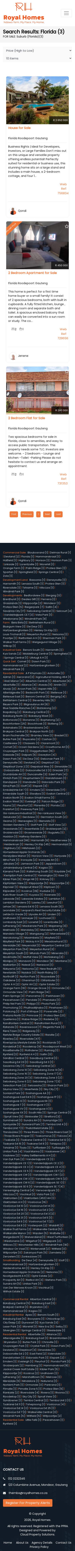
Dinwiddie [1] (63, 766)
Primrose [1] (34, 1015)
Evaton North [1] (13, 798)
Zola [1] (8, 576)
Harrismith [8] (40, 840)
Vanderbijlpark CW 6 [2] (18, 1182)
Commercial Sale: (15, 552)
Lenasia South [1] (33, 584)
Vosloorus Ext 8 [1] (14, 1225)
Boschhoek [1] (37, 724)
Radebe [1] (51, 1019)
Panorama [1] (35, 996)
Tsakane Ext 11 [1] (13, 1404)
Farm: (7, 622)
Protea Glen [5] (13, 607)
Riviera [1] (47, 1392)
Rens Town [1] (12, 1031)
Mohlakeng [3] (53, 957)
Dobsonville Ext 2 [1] (38, 770)
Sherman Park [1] (54, 638)
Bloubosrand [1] (38, 552)
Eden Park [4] (58, 774)
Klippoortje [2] (32, 603)
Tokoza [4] (64, 1136)
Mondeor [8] (45, 961)
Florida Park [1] (60, 1361)
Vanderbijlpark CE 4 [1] (50, 1167)
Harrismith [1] (11, 584)
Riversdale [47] (30, 1039)
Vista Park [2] (45, 1194)
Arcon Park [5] (27, 689)
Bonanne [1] (31, 720)
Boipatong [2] (12, 712)
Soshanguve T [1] (14, 1105)
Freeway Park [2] (32, 809)
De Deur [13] (31, 759)
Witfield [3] (59, 1249)
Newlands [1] (11, 972)
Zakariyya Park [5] (35, 1252)
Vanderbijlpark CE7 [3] (19, 615)
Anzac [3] (9, 689)
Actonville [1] (55, 673)
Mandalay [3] (30, 930)
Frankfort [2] (11, 809)
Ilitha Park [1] (11, 860)
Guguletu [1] (56, 832)
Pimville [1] (10, 1389)
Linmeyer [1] (29, 918)
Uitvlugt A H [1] (39, 658)
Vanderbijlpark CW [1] (17, 1175)
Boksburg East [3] (43, 1303)
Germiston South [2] (54, 817)
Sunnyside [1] (11, 1124)
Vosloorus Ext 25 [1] (42, 1408)
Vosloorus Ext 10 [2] (15, 1206)
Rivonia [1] (62, 1392)
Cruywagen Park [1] (15, 751)
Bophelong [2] (50, 720)
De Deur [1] (34, 626)
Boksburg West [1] (40, 716)
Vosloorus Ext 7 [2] (41, 1221)
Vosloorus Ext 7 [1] (14, 1412)
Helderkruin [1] (13, 844)
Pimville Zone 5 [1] (30, 1389)
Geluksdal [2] (12, 817)
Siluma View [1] (13, 1089)
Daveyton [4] (47, 755)
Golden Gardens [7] (16, 825)
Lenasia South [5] (51, 906)
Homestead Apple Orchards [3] (24, 852)
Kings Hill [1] (30, 879)
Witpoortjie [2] (52, 1416)
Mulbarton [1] (11, 965)
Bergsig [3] (53, 595)
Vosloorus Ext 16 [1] (15, 1210)
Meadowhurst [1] (56, 941)
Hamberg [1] (33, 1365)
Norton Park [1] (29, 976)
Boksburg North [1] (15, 716)
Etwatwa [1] (37, 794)
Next (47, 514)
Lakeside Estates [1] (34, 899)
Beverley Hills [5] (44, 700)
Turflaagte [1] (60, 1148)
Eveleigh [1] (32, 801)
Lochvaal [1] (47, 918)
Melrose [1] (53, 1377)
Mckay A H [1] (34, 941)
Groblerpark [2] (56, 829)
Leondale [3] (11, 910)
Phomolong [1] (12, 1008)
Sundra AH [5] (12, 1284)
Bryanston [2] (38, 1307)
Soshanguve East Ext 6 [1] (19, 1097)
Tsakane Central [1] (33, 1140)
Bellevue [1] (58, 692)
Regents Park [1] (53, 1027)
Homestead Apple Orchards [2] (24, 1272)
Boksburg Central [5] (16, 1303)
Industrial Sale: (13, 650)
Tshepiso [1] (57, 1144)
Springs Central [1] (50, 572)
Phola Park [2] (50, 1004)
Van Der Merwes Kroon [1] (20, 1288)
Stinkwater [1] (33, 1116)
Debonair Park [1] (52, 759)
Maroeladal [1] (59, 934)
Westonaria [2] (14, 1241)
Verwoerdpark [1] (47, 1190)
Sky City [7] (51, 1089)
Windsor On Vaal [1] (16, 1249)
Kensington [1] (47, 875)
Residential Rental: (15, 1334)
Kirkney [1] (46, 879)
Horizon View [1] (42, 856)
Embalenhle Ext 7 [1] (15, 790)
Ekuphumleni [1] (33, 778)
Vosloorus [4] (56, 1404)
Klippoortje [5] (38, 883)
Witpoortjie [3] (12, 1252)
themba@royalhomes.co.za (28, 1493)
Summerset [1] (12, 1120)
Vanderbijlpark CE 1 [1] (17, 1163)
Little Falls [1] (33, 1420)
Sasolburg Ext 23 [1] (15, 1062)
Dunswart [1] (30, 1322)
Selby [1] (61, 1326)
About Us (22, 1543)
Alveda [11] (45, 685)
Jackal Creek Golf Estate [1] (20, 1369)
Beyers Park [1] (12, 704)
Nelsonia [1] (60, 634)
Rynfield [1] (10, 1424)
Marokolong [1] (13, 938)
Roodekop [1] (12, 1396)
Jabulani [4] (11, 864)
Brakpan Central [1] (15, 731)
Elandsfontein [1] (13, 1358)
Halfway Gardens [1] (32, 836)
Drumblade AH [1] (14, 774)
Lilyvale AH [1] (37, 914)
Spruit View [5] (13, 1116)
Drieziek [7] (60, 770)
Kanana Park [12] (14, 871)
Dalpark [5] (29, 755)
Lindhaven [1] (11, 918)
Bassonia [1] (37, 580)
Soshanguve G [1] (14, 1101)
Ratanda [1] (10, 1027)
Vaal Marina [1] (33, 1151)
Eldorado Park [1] (53, 782)
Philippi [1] (33, 1004)
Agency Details (42, 1543)
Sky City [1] (29, 1396)
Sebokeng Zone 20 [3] (17, 1078)
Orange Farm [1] (13, 568)
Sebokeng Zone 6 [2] (17, 1081)
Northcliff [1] (10, 976)
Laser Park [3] (12, 1326)
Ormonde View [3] (15, 992)
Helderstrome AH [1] (16, 1268)
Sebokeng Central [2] (40, 1066)
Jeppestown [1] (55, 864)
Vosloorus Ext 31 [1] (15, 1218)
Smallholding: (12, 1260)
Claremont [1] (50, 743)
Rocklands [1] (51, 1042)
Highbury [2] (12, 848)
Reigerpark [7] (34, 607)
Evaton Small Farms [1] (39, 798)
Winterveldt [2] (40, 1249)
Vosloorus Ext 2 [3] (41, 1210)
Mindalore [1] (30, 1381)
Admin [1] (9, 677)
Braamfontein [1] (60, 1338)
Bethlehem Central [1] (17, 700)
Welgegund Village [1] (46, 642)
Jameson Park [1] (32, 864)
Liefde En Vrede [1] (15, 914)
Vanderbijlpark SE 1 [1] (50, 1182)
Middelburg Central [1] (37, 654)
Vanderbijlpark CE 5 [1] (17, 1171)
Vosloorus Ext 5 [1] (40, 1218)
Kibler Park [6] (12, 879)
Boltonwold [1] (12, 720)
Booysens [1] (36, 1319)
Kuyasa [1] (36, 895)
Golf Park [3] (39, 825)
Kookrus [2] (31, 1373)
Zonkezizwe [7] (31, 1256)
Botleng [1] (55, 724)
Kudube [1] (47, 891)
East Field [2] (38, 1354)
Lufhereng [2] (12, 1377)
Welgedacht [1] (13, 1237)
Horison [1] (43, 560)
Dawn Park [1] (41, 661)
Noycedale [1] (50, 976)
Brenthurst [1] (11, 599)
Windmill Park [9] (36, 619)
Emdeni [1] (10, 1361)
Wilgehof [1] (33, 1241)
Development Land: (16, 580)
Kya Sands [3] (49, 1322)
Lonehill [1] (35, 922)
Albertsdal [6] (62, 681)
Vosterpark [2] (37, 1225)
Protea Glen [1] (56, 568)
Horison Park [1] (61, 560)
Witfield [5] (34, 1416)
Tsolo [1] (25, 1148)
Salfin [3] (46, 1054)
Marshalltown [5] (33, 1377)
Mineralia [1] (59, 953)
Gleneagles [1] (27, 821)
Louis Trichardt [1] (14, 634)
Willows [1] (10, 1245)
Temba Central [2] (36, 1400)
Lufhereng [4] (12, 926)
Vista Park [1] (43, 615)
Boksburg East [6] (14, 1319)
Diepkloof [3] (50, 762)
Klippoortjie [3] (59, 883)
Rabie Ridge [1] (32, 1019)
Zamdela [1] (57, 1252)
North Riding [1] (47, 972)
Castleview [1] (12, 743)
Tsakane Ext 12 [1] (59, 1140)
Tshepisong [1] (35, 1404)
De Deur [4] (29, 1260)
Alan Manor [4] (14, 681)
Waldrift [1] (56, 1225)
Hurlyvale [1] (62, 856)
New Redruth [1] (50, 969)
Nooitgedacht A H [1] (16, 1276)
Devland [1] (10, 1350)
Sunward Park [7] (33, 1124)
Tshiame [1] (29, 588)
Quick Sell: (10, 661)
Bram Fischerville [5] (16, 735)
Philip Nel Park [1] (14, 1004)
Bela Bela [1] (19, 622)
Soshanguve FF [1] (48, 1097)
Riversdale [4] (30, 1392)
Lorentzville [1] (29, 564)
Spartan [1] (10, 572)
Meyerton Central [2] (55, 945)
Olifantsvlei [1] (50, 980)
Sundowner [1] (12, 1400)
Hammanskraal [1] (48, 556)
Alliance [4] (29, 685)
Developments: (13, 595)
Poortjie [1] (10, 638)
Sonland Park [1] (13, 1093)
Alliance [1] (53, 1334)
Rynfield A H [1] (29, 1054)
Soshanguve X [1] (40, 1109)
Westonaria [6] (13, 619)
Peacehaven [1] (53, 1420)
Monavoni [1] (27, 961)
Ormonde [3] (60, 988)
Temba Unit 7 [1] (13, 1128)
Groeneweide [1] (35, 832)
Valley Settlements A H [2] (38, 1155)
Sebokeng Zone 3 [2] (48, 1078)
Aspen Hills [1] (47, 689)
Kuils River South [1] (15, 895)
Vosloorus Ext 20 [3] (16, 1214)
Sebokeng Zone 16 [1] (17, 1074)
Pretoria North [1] (14, 1015)
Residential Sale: (14, 673)
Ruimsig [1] (51, 1050)
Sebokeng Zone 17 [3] (47, 1074)
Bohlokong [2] (46, 708)
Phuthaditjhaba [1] (35, 1008)
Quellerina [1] (11, 1019)
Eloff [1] (63, 1260)
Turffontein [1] (41, 1148)
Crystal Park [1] (39, 1346)
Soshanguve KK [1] (40, 1101)
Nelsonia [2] (30, 969)
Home (8, 1543)
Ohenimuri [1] (30, 980)
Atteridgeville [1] (13, 692)
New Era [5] (46, 1326)
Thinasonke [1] (12, 1132)
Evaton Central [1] (58, 794)
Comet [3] (10, 747)
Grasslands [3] (12, 829)
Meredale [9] (11, 945)
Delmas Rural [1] (60, 552)
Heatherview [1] (61, 840)
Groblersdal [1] (12, 832)
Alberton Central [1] (38, 681)
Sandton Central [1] (15, 1058)
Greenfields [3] (34, 829)
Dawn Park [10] (60, 1346)
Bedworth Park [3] (37, 692)
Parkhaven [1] (55, 996)
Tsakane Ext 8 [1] (37, 1144)
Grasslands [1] (12, 603)
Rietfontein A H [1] (30, 638)
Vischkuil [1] (27, 1194)
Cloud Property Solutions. (37, 1534)
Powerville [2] (53, 1011)
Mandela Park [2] (51, 930)
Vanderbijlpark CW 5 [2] (51, 1179)
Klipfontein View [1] (15, 883)
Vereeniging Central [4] (18, 1190)
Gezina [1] (9, 821)
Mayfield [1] (52, 938)
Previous (27, 514)
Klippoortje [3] (12, 1373)
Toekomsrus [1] (45, 1136)
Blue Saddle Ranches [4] (19, 708)
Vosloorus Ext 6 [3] (15, 1221)
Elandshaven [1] (56, 778)
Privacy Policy (39, 1547)
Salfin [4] (51, 607)
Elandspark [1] (12, 782)
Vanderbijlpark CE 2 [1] (48, 1163)
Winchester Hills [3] (30, 1245)
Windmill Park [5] (14, 1416)
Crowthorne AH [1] (57, 747)
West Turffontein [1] (59, 1237)
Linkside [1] (11, 564)
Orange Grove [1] (39, 988)
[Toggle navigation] (66, 13)
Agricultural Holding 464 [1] (53, 677)
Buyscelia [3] (31, 739)
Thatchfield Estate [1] (38, 1128)
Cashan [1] (49, 739)
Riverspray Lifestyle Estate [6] (22, 1042)
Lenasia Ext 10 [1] (27, 906)
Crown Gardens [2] (31, 747)
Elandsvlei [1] (31, 782)
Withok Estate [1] (13, 1291)
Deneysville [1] (56, 580)
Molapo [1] (10, 961)
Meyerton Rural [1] (39, 634)
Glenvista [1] (46, 821)
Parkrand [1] (52, 1385)
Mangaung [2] (39, 934)
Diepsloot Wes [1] (42, 766)
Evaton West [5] (13, 801)
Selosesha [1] (37, 1085)
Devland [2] (12, 556)
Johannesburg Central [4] (20, 868)
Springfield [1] (28, 572)
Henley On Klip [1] (45, 630)
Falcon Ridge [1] (52, 801)
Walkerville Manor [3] (17, 1233)
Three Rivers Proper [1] (19, 1136)
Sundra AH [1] (32, 1120)
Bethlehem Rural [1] (41, 622)
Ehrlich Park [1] (12, 778)
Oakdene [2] (11, 980)
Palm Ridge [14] (39, 992)
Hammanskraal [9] (56, 1365)
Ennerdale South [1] (15, 794)
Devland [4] (32, 762)
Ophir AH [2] (29, 984)
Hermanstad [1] (62, 844)
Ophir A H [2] (11, 984)
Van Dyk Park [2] (13, 1159)
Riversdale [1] (12, 588)
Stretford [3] (52, 1116)
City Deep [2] (11, 1322)
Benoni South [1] (33, 650)
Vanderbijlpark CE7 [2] (49, 1171)
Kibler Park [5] (49, 1369)
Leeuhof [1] (54, 902)
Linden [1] (54, 914)
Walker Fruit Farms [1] (16, 642)
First (13, 514)
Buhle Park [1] (31, 1342)
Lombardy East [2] (15, 922)
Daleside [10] (11, 755)
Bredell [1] (61, 735)
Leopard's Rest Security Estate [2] (43, 910)
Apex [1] (30, 1315)
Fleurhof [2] (24, 805)
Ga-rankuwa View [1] (51, 813)
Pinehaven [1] (58, 1008)
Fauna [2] (9, 805)
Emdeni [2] (37, 790)
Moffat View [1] (32, 957)
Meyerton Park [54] (15, 949)
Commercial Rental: (16, 1299)
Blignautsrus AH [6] (36, 704)
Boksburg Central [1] (36, 712)
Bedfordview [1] (34, 595)
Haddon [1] (10, 836)
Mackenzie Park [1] (35, 926)
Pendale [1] (33, 1000)
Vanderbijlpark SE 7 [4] (49, 1186)
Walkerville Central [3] (42, 1412)
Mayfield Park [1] (13, 941)
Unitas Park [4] (12, 1151)
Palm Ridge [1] (35, 568)
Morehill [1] (47, 564)
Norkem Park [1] (13, 1385)
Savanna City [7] (13, 1066)
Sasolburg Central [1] (43, 1058)
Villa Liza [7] (10, 1194)
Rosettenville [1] (13, 1050)
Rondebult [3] (12, 1046)
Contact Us (63, 1543)
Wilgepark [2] (52, 1241)
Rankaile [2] (11, 1392)
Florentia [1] (41, 805)
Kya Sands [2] (12, 654)
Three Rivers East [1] (59, 1132)
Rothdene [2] (34, 1050)
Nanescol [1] (45, 965)
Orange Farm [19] (14, 988)
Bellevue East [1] (13, 696)
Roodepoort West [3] (57, 1046)
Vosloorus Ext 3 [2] (42, 1214)
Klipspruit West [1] (31, 887)
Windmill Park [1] (13, 591)
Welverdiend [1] (35, 1237)
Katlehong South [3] (40, 871)
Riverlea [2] (10, 1039)
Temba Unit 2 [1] (60, 1400)
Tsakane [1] (11, 1140)
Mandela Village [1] (15, 934)
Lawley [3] (38, 902)
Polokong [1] (11, 1011)
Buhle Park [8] (12, 739)
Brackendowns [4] (36, 728)
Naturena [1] (49, 1381)
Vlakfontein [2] (12, 1198)
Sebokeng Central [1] (41, 611)
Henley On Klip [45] (37, 844)
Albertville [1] (11, 685)
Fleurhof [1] (42, 1361)
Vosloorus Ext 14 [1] (42, 1206)
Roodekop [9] (32, 1046)
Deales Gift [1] (31, 599)
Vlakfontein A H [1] (14, 1202)
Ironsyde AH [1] (48, 860)
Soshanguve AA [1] (38, 1093)
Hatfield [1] (10, 560)
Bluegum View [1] (14, 626)
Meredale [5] (11, 1381)
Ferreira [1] (48, 599)
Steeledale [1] (56, 1330)
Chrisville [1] (49, 1342)
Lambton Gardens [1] (16, 902)
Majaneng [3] (58, 926)
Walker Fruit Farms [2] (17, 1229)
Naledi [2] (28, 965)
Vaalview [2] (11, 1155)
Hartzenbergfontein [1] (17, 630)
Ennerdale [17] (55, 790)
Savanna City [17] (14, 611)
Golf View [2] (57, 825)
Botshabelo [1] (12, 728)
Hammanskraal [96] (16, 840)
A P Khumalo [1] (36, 673)
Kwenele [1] (52, 895)
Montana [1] (63, 961)
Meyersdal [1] (31, 945)
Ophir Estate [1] (49, 984)
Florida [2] (57, 805)
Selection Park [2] (14, 1085)
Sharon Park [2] (57, 1085)
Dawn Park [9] (12, 759)
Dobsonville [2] (14, 770)
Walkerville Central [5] (47, 1229)
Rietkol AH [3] (34, 1280)
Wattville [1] (57, 1233)
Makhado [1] (11, 930)
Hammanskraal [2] (15, 665)
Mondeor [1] (52, 603)
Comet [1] (23, 661)
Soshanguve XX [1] (15, 1112)
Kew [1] (63, 875)
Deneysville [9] (12, 762)
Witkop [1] (9, 646)
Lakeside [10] (11, 899)
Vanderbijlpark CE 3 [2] (18, 1167)
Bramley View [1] (42, 735)
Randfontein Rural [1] (48, 1023)
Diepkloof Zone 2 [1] (16, 766)
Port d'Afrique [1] (31, 1011)
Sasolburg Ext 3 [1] (41, 1062)
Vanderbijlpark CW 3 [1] (18, 1179)
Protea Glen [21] (54, 1015)
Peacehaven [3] (13, 1000)
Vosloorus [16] (37, 1202)
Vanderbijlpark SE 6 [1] (17, 1186)
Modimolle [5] (12, 957)
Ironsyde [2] (29, 860)
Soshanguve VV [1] (15, 1109)
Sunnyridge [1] (52, 1120)
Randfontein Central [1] (18, 1023)
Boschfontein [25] (14, 724)
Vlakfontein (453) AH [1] (39, 1198)
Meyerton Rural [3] (42, 949)
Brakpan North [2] (41, 731)
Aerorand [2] (25, 677)
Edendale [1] (56, 1354)
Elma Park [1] (11, 786)
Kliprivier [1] (10, 887)
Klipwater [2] (11, 891)
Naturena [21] (12, 969)
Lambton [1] (56, 899)
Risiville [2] (52, 1035)
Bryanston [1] (12, 1342)
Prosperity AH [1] (13, 1280)
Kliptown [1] (51, 887)
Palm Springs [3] (14, 996)
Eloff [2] (26, 786)
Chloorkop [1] (55, 1319)
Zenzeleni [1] (11, 1256)
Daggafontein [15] (42, 751)
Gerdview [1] (30, 817)
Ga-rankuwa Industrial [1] (19, 813)
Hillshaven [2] (31, 848)
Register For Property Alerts (28, 1503)
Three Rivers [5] (34, 1132)
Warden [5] (40, 1233)
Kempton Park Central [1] (20, 875)
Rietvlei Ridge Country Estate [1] (23, 1035)
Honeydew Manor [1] (16, 856)
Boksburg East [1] (37, 1338)
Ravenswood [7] (30, 1027)
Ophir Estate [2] (41, 1276)
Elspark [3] (40, 786)
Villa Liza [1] (46, 588)
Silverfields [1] (33, 1089)
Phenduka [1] (51, 1000)
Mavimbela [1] (33, 938)
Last (58, 514)
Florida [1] (27, 556)
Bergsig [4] (58, 696)
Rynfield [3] (10, 1054)
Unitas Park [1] (32, 1284)
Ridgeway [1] (31, 1031)
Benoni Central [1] (37, 696)
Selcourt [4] (64, 611)
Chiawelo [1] (31, 743)
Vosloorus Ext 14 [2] (15, 1408)
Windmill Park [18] (56, 1245)
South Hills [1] (37, 1112)
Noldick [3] (29, 972)
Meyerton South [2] (15, 953)
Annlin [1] (60, 685)
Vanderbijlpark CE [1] (39, 1159)
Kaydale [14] (63, 871)
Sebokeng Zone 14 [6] (47, 1070)
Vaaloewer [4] (55, 1151)
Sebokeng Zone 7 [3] (46, 1081)
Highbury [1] (26, 560)
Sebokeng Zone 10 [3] (17, 1070)
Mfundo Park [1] (40, 953)
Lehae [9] (9, 906)
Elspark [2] (57, 1358)
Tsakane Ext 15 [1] (14, 1144)
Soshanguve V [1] (38, 1105)
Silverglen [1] (11, 1330)
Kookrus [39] (30, 891)
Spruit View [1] (47, 1396)
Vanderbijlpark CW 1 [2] (48, 1175)
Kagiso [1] (45, 868)
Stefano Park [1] (55, 1280)
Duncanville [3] (37, 774)
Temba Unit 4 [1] (56, 1124)
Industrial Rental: (14, 1315)
